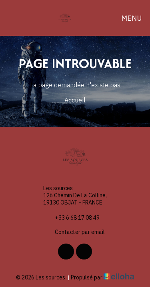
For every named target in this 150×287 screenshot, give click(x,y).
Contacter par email (75, 232)
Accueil (75, 100)
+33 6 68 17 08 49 (73, 217)
